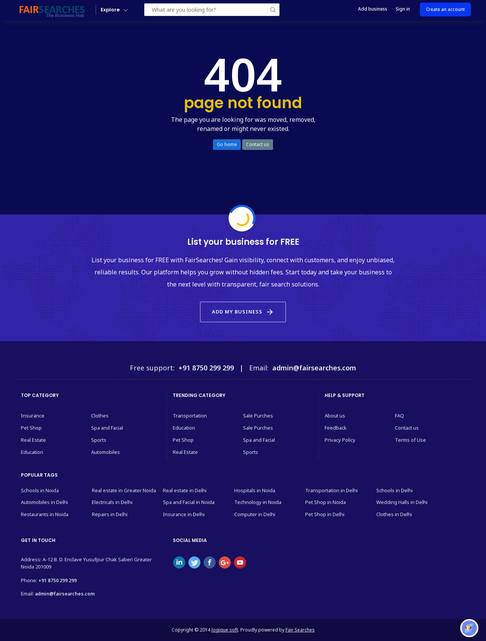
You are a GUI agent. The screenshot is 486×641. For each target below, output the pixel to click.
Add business (372, 9)
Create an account (445, 9)
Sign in (403, 9)
